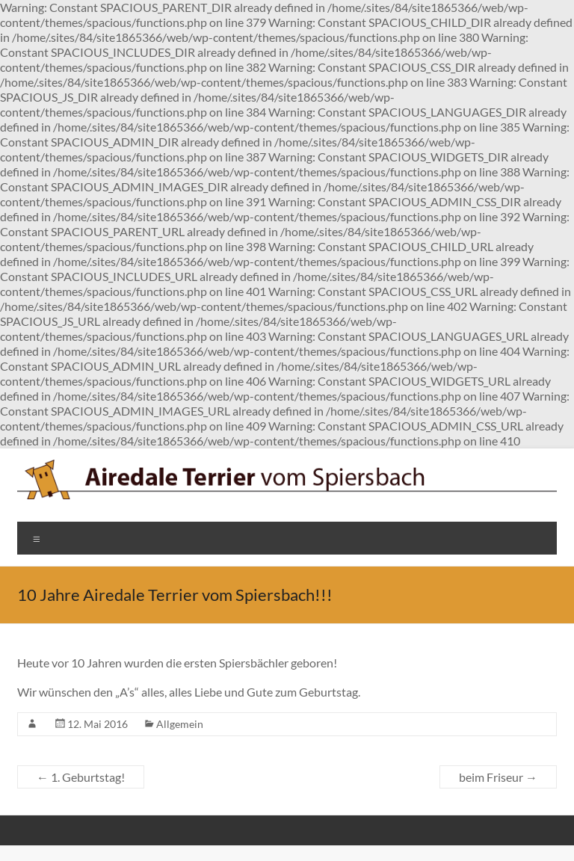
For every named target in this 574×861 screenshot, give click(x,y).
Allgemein (179, 724)
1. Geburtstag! (81, 777)
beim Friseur (498, 777)
